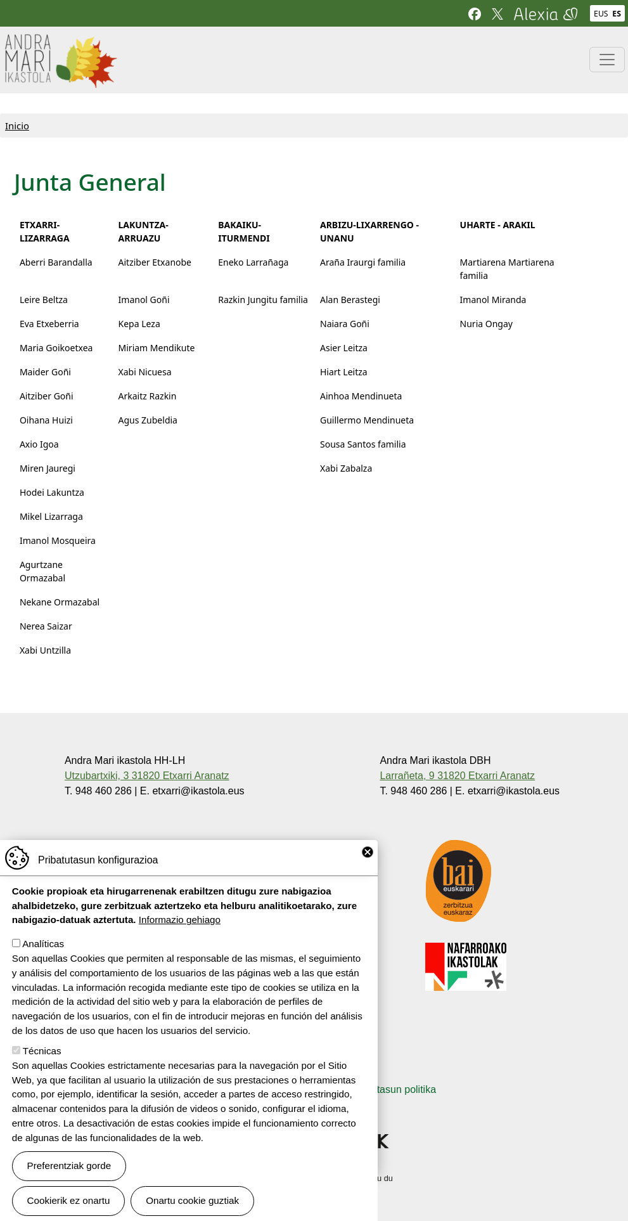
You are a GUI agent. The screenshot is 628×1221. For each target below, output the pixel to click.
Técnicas (42, 1063)
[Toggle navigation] (607, 59)
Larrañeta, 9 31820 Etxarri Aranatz (457, 775)
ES (616, 13)
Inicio (17, 125)
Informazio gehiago (180, 932)
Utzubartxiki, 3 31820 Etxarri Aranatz (147, 775)
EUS (601, 13)
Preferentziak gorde (69, 1178)
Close (367, 864)
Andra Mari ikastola (60, 42)
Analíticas (43, 956)
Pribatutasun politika (390, 1089)
